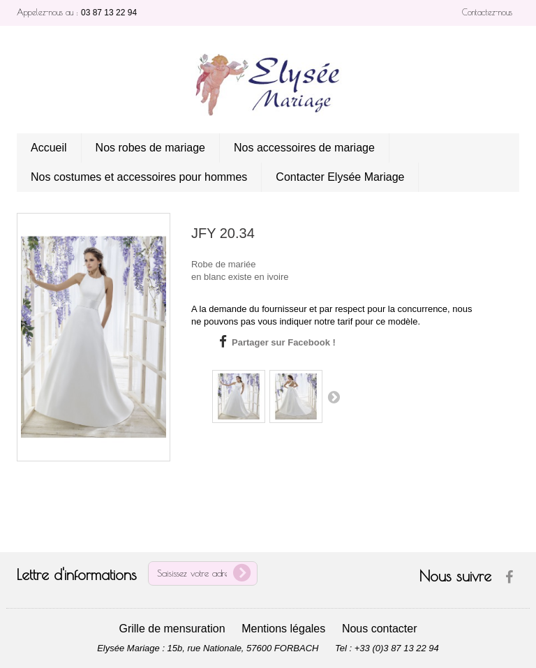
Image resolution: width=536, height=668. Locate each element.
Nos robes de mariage (150, 148)
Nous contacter (379, 628)
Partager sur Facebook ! (284, 342)
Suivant (334, 396)
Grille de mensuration (172, 628)
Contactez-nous (487, 12)
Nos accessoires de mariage (304, 148)
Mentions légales (283, 628)
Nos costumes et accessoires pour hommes (139, 177)
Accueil (49, 148)
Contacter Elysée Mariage (340, 177)
